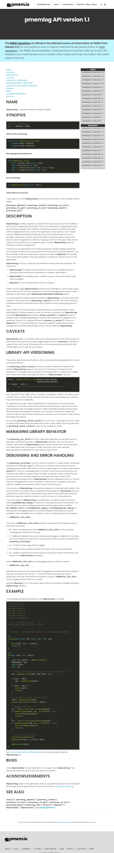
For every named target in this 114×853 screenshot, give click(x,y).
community (26, 842)
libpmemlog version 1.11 (93, 73)
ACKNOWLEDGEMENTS (16, 87)
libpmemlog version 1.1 (92, 110)
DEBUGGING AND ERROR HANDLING (21, 79)
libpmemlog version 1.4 (92, 99)
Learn (56, 4)
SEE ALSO (10, 89)
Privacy (70, 842)
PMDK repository (20, 36)
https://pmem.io (47, 801)
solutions (81, 842)
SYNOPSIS (10, 65)
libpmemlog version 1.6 (92, 92)
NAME (8, 63)
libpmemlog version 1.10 (93, 77)
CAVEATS (10, 71)
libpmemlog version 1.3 (92, 103)
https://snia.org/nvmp (64, 779)
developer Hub (50, 842)
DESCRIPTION (12, 68)
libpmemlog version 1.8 (92, 84)
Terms (91, 842)
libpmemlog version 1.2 (92, 107)
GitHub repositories (64, 815)
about (7, 842)
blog (16, 842)
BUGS (8, 84)
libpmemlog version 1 (92, 114)
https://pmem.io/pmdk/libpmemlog (26, 745)
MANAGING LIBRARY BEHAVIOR (19, 76)
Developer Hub (43, 4)
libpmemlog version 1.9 (92, 81)
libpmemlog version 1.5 (92, 95)
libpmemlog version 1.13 (93, 66)
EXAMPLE (10, 81)
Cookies (37, 842)
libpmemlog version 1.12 (93, 69)
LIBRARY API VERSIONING (16, 73)
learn (61, 842)
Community (67, 4)
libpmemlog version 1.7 (92, 88)
